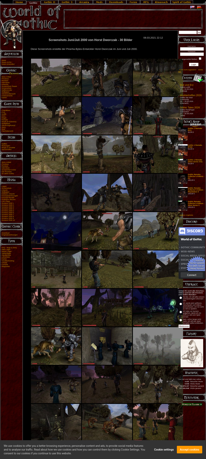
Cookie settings (164, 451)
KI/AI (3, 116)
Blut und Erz (187, 84)
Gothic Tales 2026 (190, 107)
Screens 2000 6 (8, 213)
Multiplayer (6, 123)
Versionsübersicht (9, 94)
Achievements (7, 96)
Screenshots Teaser (9, 86)
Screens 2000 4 (8, 209)
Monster (5, 120)
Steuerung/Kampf (8, 125)
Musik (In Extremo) (9, 122)
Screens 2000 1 (8, 203)
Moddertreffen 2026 (191, 95)
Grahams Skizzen (9, 199)
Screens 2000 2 (8, 205)
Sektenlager (6, 253)
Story (4, 127)
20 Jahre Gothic (8, 173)
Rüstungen (6, 146)
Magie (4, 118)
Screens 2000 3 (8, 207)
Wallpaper (6, 92)
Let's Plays (6, 201)
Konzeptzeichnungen (10, 196)
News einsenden (8, 64)
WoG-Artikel (6, 77)
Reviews (5, 81)
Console (5, 265)
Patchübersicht (7, 131)
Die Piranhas (7, 172)
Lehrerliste (6, 257)
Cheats (4, 263)
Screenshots (6, 88)
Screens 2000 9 (8, 218)
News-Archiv (6, 62)
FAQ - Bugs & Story (9, 248)
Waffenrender (7, 90)
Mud (3, 129)
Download (6, 233)
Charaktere (6, 110)
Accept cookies (189, 451)
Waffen (4, 144)
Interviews (6, 82)
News (4, 60)
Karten (4, 98)
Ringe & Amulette (8, 148)
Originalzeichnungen (10, 235)
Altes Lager (6, 249)
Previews (5, 79)
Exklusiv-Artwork (8, 194)
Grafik (4, 114)
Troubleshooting (8, 261)
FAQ (3, 112)
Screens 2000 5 (8, 211)
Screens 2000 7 (8, 214)
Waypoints (6, 266)
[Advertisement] (133, 19)
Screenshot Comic (9, 170)
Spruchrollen (6, 149)
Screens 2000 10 (8, 220)
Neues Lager (7, 251)
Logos (4, 186)
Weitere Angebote (186, 215)
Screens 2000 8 (8, 216)
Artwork (5, 190)
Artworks (5, 84)
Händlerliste (6, 255)
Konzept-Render (8, 198)
